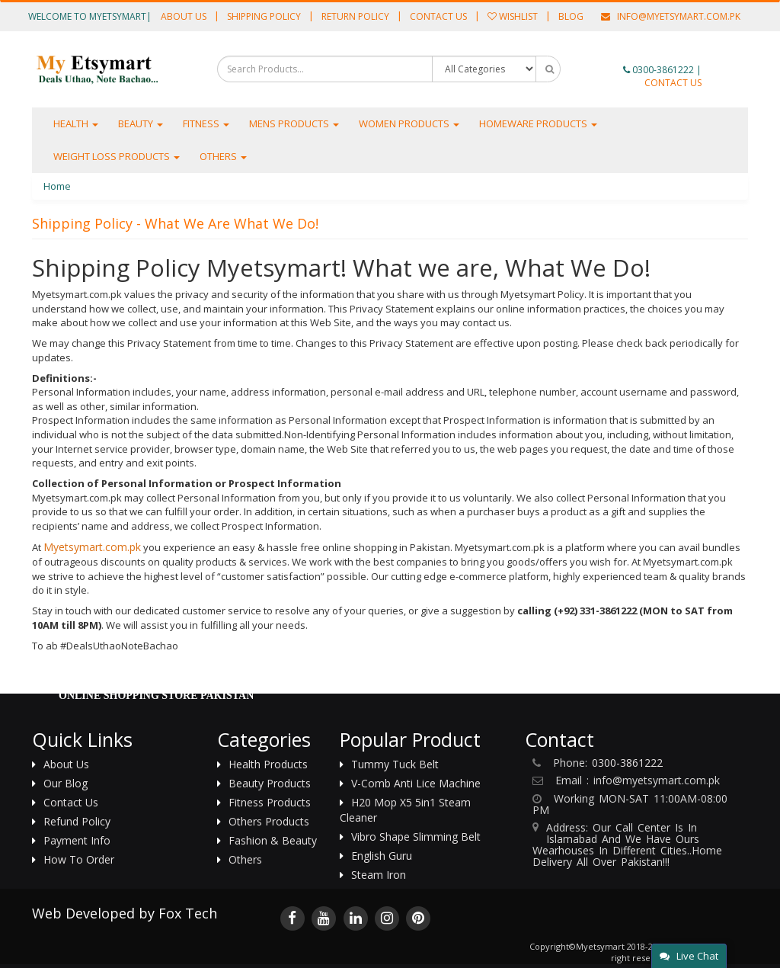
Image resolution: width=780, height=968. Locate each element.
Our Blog (65, 783)
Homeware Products (538, 123)
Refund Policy (76, 821)
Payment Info (76, 840)
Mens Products (294, 123)
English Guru (381, 855)
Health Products (268, 764)
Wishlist (513, 16)
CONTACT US (673, 82)
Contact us (70, 802)
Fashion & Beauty (273, 840)
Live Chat (689, 956)
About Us (183, 16)
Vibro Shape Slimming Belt (416, 836)
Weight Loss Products (116, 156)
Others (223, 156)
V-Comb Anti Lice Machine (416, 783)
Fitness (206, 123)
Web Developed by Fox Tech (124, 913)
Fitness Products (270, 802)
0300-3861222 (663, 69)
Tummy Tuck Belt (395, 764)
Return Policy (355, 16)
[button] (737, 66)
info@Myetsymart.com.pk (670, 16)
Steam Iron (378, 874)
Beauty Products (270, 783)
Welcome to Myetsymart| (90, 16)
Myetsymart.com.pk (92, 547)
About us (66, 764)
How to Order (78, 859)
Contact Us (438, 16)
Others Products (269, 821)
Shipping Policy (264, 16)
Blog (570, 16)
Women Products (409, 123)
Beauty (140, 123)
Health (75, 123)
